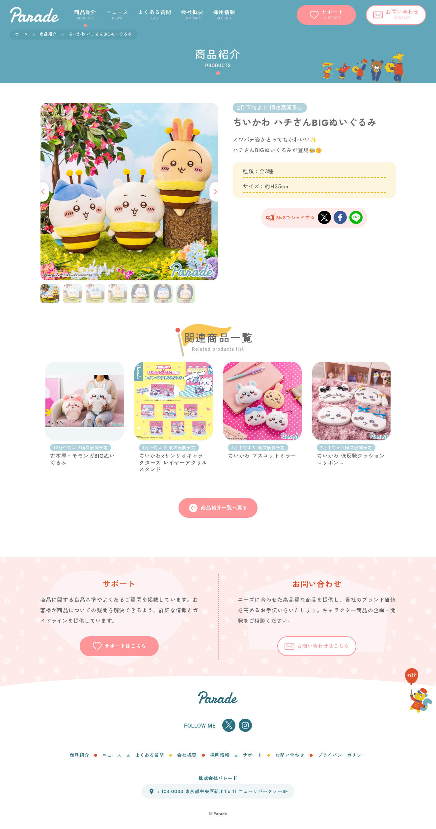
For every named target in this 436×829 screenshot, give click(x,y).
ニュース (112, 755)
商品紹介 (48, 34)
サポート (252, 755)
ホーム (21, 34)
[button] (44, 192)
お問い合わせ (290, 755)
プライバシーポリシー (342, 755)
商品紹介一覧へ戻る (218, 508)
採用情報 (220, 755)
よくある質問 (149, 755)
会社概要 (187, 755)
